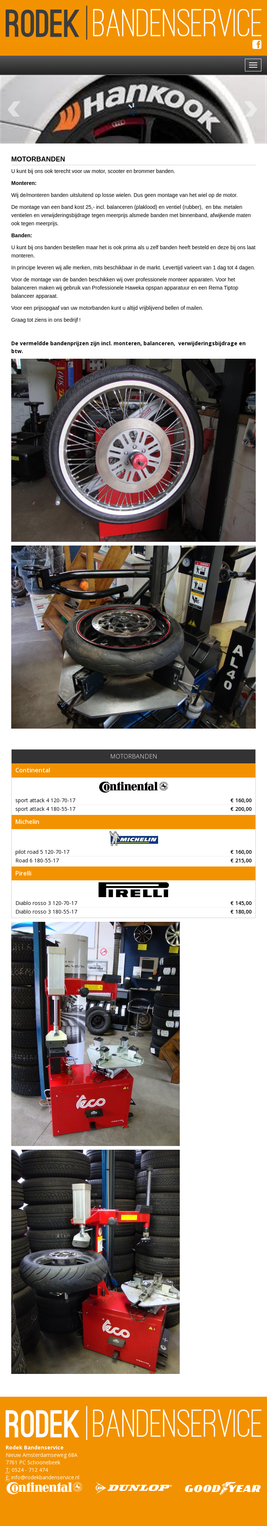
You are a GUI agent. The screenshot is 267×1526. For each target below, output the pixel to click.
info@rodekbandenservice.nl (45, 1477)
